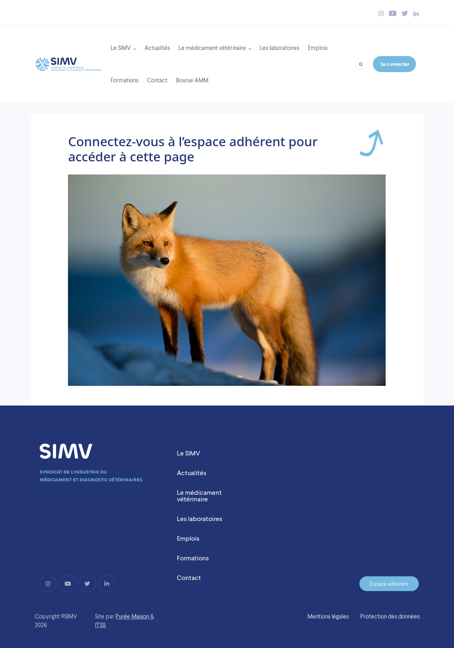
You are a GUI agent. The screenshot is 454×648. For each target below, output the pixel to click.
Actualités (157, 47)
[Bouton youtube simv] (393, 13)
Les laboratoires (279, 47)
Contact (157, 80)
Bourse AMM (192, 80)
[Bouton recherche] (361, 64)
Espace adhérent (389, 583)
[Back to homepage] (68, 62)
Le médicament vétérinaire (212, 47)
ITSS (100, 625)
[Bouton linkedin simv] (416, 13)
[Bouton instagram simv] (381, 13)
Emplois (318, 47)
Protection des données (390, 616)
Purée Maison (132, 616)
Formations (124, 80)
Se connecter (394, 64)
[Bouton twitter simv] (405, 13)
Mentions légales (328, 616)
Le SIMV (121, 47)
